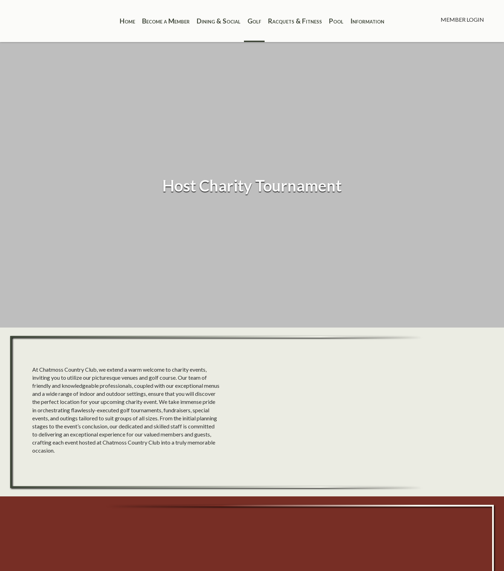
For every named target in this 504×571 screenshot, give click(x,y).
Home (127, 21)
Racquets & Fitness (295, 21)
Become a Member (166, 21)
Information (367, 21)
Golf (254, 21)
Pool (336, 21)
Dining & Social (218, 21)
